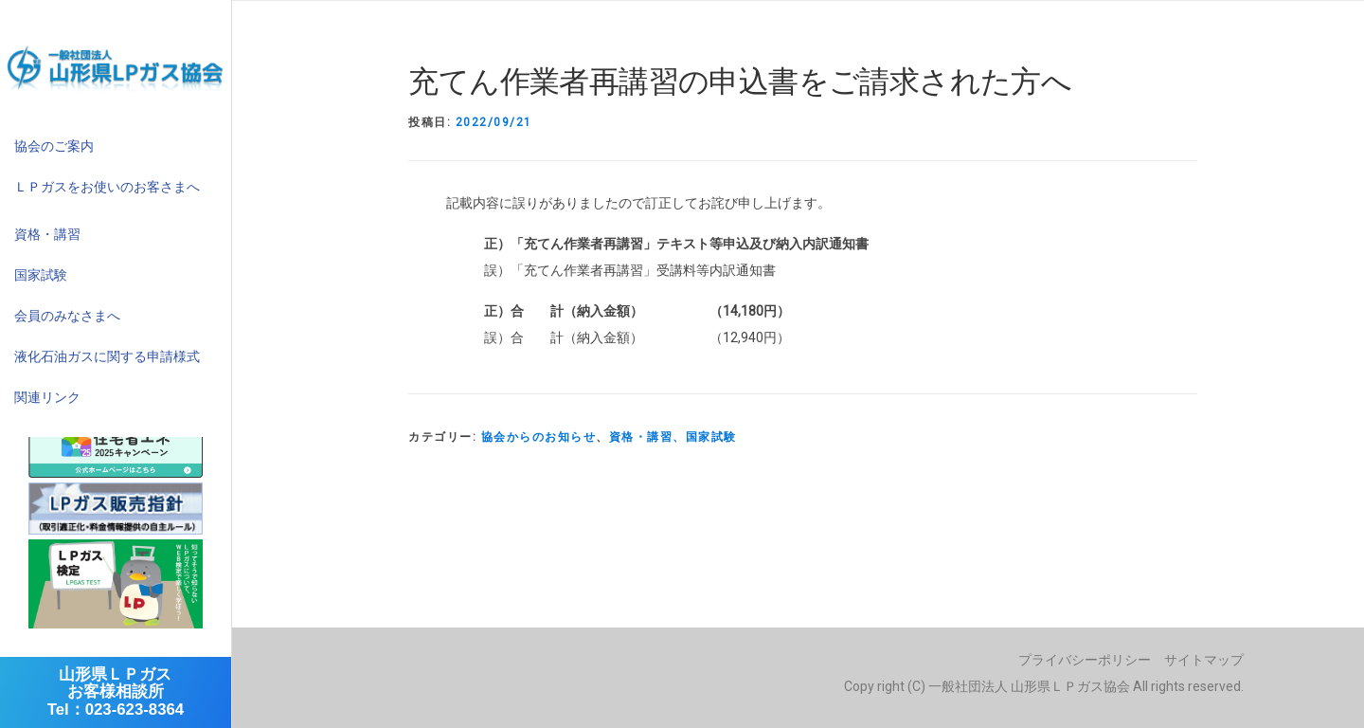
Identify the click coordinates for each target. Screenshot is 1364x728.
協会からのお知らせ (539, 437)
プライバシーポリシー (1084, 659)
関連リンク (47, 397)
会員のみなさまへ (67, 315)
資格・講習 (47, 234)
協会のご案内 (54, 146)
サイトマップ (1204, 659)
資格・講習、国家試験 (673, 437)
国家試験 (40, 274)
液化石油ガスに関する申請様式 (107, 356)
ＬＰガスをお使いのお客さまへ (107, 186)
